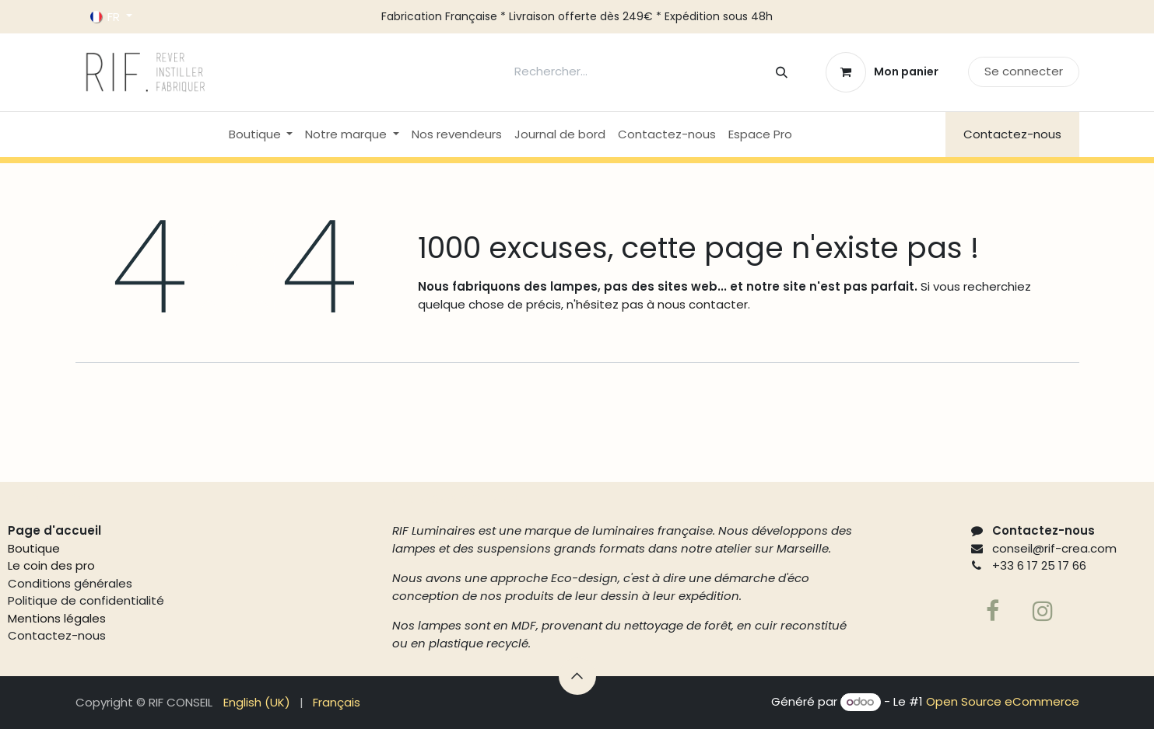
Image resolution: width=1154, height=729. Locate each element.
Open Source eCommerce (1002, 701)
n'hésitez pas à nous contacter (655, 304)
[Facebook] (993, 611)
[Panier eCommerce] (882, 72)
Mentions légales (57, 618)
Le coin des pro (51, 565)
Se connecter (1023, 71)
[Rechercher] (781, 72)
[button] (577, 676)
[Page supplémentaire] (1042, 611)
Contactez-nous (1012, 134)
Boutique (34, 548)
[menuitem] (261, 135)
